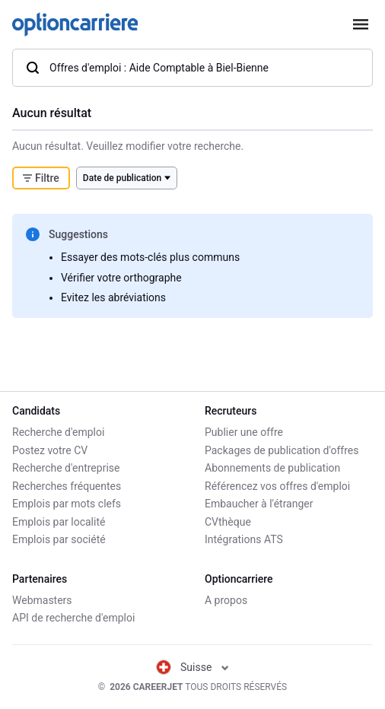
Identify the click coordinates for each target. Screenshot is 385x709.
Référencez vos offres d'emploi (277, 486)
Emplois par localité (58, 522)
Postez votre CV (50, 450)
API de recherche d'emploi (73, 618)
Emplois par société (59, 539)
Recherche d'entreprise (65, 468)
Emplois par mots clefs (66, 504)
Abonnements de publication (272, 468)
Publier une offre (244, 432)
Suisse (192, 667)
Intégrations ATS (244, 539)
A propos (226, 600)
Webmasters (42, 600)
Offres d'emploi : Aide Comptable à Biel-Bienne (147, 68)
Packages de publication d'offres (281, 450)
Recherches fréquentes (66, 486)
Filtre (41, 178)
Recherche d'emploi (58, 432)
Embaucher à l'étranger (259, 504)
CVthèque (228, 522)
